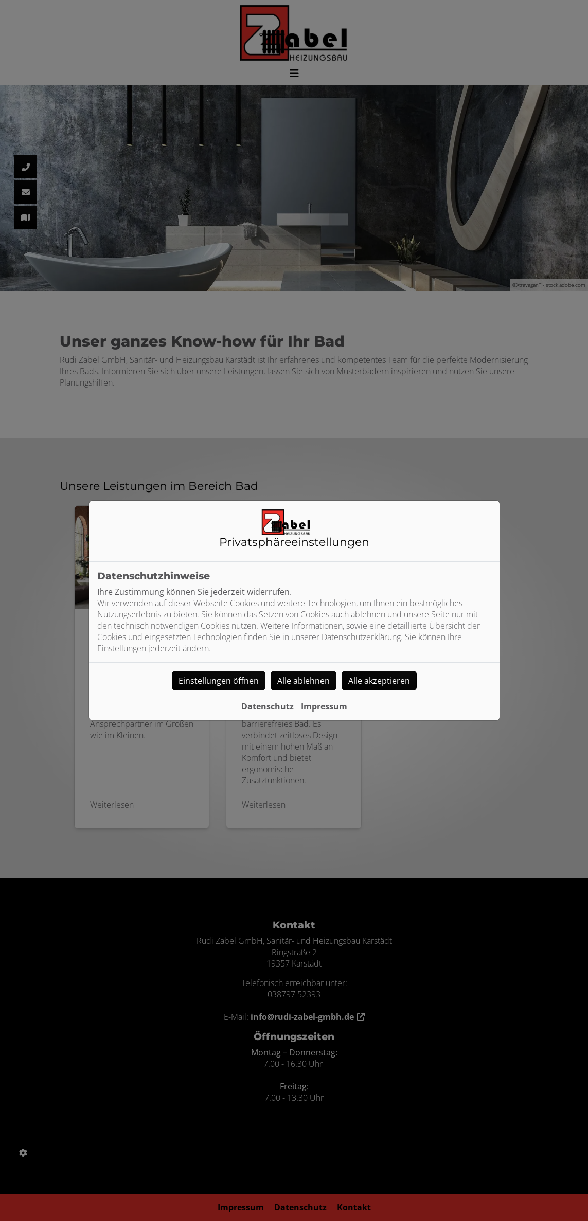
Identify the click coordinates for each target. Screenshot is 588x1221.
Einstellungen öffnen (219, 680)
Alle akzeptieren (379, 680)
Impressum (324, 706)
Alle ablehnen (303, 680)
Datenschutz (267, 706)
